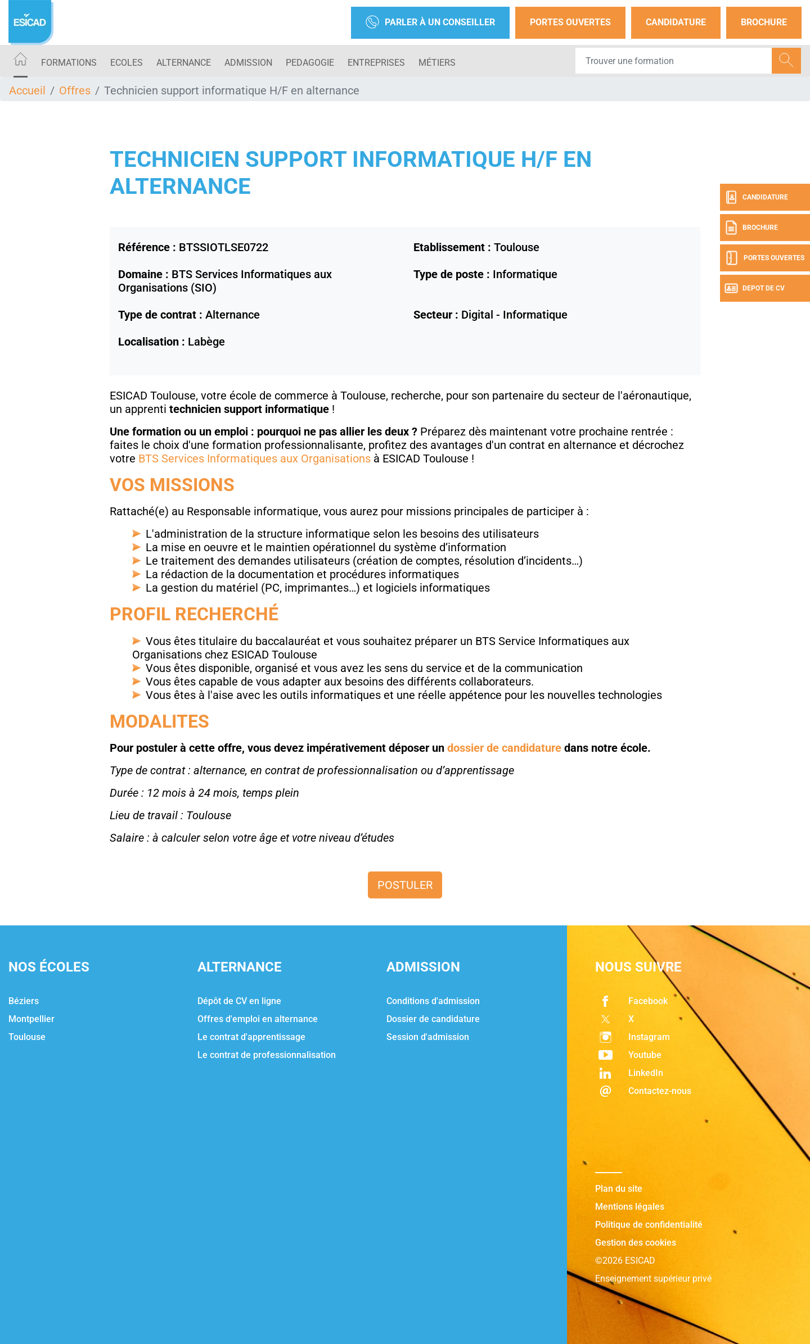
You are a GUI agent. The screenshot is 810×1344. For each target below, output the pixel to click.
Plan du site (618, 1188)
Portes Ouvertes (570, 22)
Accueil (27, 90)
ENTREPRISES (376, 62)
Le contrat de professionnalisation (266, 1055)
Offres (75, 90)
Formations (69, 62)
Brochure (764, 22)
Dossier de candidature (433, 1019)
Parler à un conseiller (430, 22)
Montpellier (31, 1019)
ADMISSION (248, 62)
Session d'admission (427, 1037)
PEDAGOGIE (310, 62)
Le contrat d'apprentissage (251, 1037)
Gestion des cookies (635, 1242)
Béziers (23, 1001)
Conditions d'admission (433, 1001)
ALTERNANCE (183, 62)
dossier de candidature (504, 748)
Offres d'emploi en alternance (257, 1019)
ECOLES (126, 62)
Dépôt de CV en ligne (239, 1001)
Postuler (405, 885)
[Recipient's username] (673, 61)
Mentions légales (629, 1206)
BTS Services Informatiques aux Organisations (254, 458)
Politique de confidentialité (649, 1224)
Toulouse (27, 1037)
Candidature (676, 22)
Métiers (437, 62)
